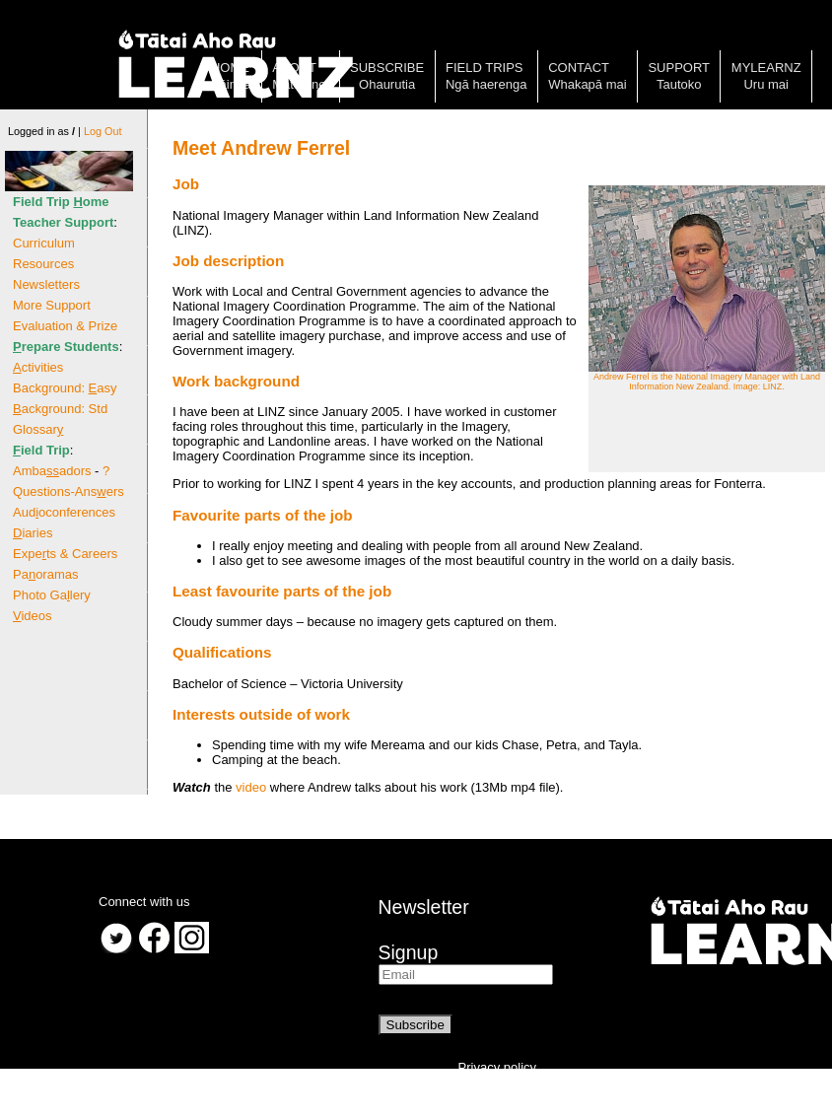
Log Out (103, 131)
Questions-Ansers (68, 491)
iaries (32, 532)
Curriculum (44, 243)
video (251, 787)
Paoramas (46, 574)
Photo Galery (52, 595)
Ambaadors (52, 470)
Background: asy (65, 388)
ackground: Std (60, 408)
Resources (43, 263)
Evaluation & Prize (65, 325)
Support (679, 67)
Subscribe (387, 67)
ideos (32, 615)
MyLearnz (766, 67)
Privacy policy (497, 1067)
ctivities (38, 367)
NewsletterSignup (424, 929)
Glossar (38, 429)
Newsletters (46, 284)
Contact (578, 67)
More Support (52, 305)
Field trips (484, 67)
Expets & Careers (65, 553)
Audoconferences (64, 512)
